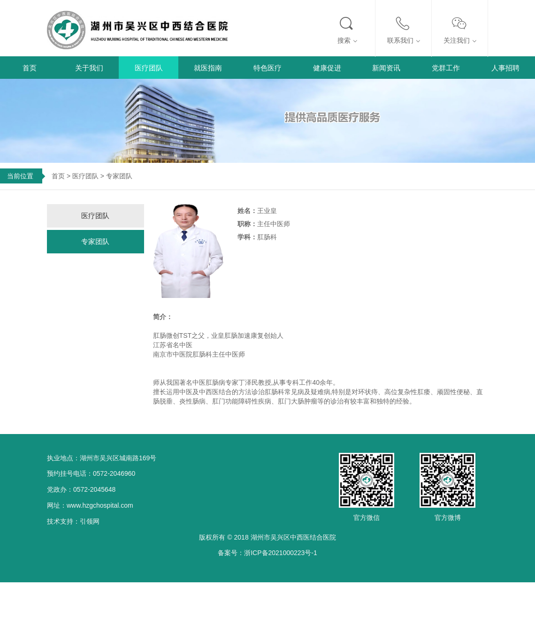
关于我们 (89, 68)
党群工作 (446, 68)
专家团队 (95, 241)
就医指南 (208, 68)
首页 (30, 68)
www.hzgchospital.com (100, 505)
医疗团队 (149, 68)
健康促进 (327, 68)
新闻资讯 (386, 68)
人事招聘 (505, 68)
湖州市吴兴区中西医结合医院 (293, 537)
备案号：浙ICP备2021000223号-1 (267, 552)
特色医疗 (267, 68)
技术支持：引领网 (73, 521)
